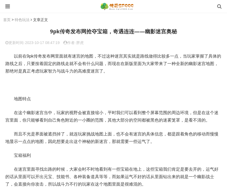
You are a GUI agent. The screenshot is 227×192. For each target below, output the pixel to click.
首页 (7, 19)
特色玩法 (22, 19)
